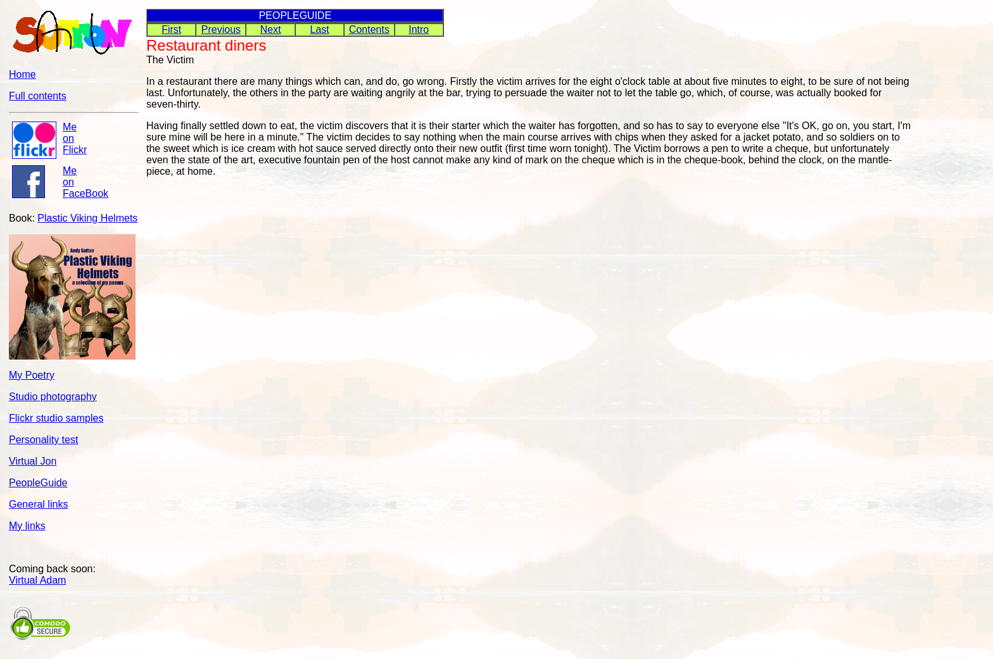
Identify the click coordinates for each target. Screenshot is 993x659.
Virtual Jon (32, 461)
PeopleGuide (38, 482)
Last (319, 29)
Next (270, 29)
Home (22, 74)
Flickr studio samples (56, 418)
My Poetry (31, 375)
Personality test (43, 439)
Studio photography (53, 396)
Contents (369, 29)
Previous (221, 29)
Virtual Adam (37, 580)
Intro (418, 29)
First (171, 29)
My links (27, 525)
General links (38, 504)
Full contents (37, 96)
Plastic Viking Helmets (87, 218)
